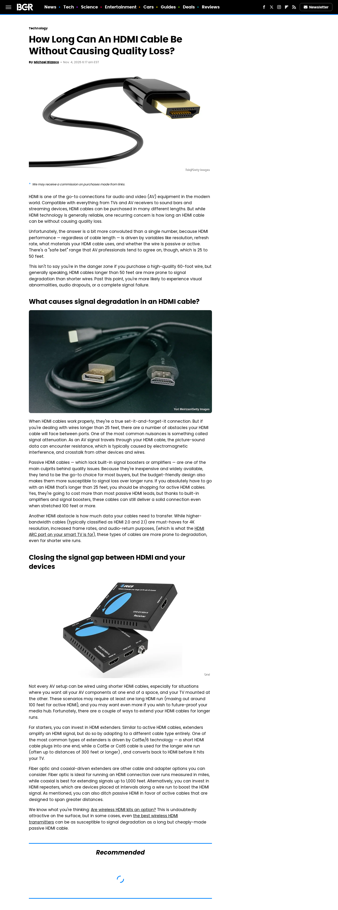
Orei (207, 674)
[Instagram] (279, 7)
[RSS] (294, 7)
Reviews (211, 7)
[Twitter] (271, 7)
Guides (168, 7)
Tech (68, 7)
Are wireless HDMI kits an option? (123, 810)
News (50, 7)
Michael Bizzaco (46, 62)
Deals (189, 7)
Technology (38, 28)
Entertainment (120, 7)
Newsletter (316, 7)
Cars (148, 7)
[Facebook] (264, 7)
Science (89, 7)
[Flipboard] (286, 7)
